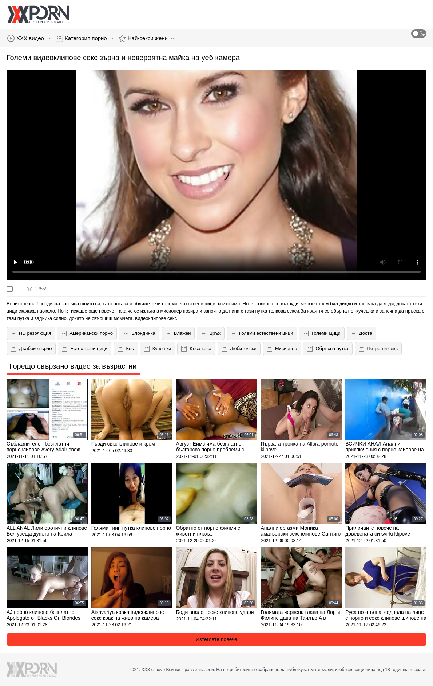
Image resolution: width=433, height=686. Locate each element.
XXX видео (29, 38)
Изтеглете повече (216, 639)
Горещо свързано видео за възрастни (73, 366)
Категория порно (85, 38)
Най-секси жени (146, 38)
